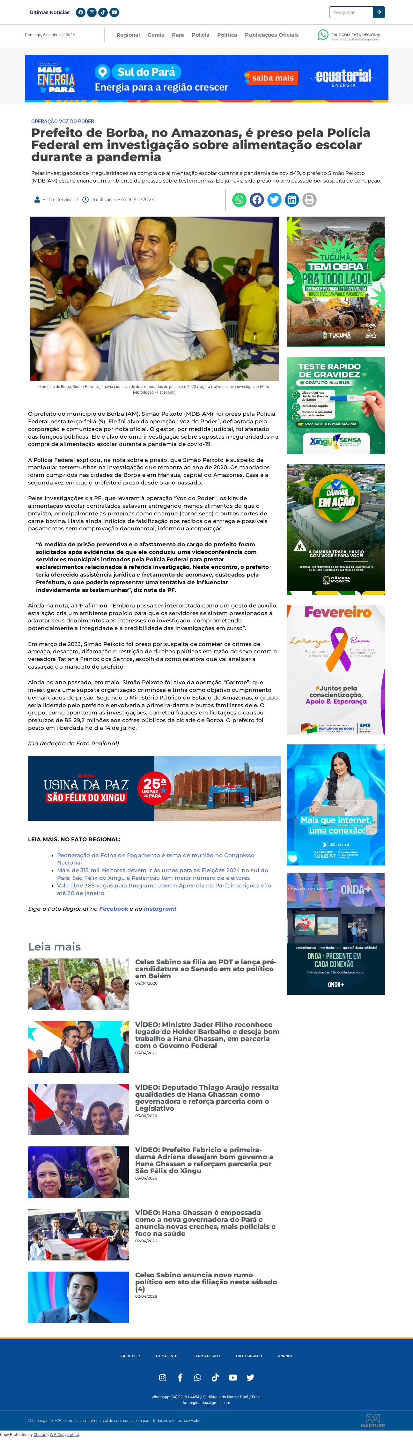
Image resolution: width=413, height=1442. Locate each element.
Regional (128, 39)
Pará (178, 39)
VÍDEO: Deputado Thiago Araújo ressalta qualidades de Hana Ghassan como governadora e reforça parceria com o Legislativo (207, 1101)
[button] (239, 204)
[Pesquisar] (379, 14)
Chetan (39, 1438)
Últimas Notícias (50, 14)
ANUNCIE (300, 1359)
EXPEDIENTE (159, 1359)
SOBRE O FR (116, 1359)
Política (227, 39)
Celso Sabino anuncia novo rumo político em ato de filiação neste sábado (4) (206, 1286)
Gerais (156, 39)
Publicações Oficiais (272, 39)
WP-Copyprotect (64, 1438)
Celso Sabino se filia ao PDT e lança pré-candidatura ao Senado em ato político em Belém (206, 973)
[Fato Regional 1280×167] (206, 104)
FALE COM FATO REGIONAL (356, 38)
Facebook (113, 912)
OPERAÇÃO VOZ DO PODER (62, 125)
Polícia (201, 39)
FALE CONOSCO (255, 1359)
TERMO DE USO (206, 1359)
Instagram (159, 912)
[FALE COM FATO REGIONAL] (323, 38)
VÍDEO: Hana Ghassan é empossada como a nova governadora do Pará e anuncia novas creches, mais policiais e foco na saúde (205, 1226)
